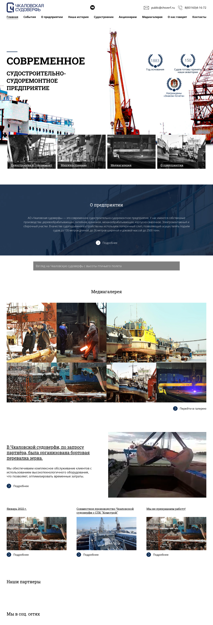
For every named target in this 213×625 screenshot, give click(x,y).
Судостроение (103, 17)
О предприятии (52, 17)
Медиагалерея (152, 17)
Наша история (78, 17)
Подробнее (110, 243)
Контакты (199, 17)
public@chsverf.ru (163, 7)
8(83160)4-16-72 (195, 7)
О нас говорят (177, 17)
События (29, 17)
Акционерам (128, 17)
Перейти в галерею (193, 408)
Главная (12, 17)
